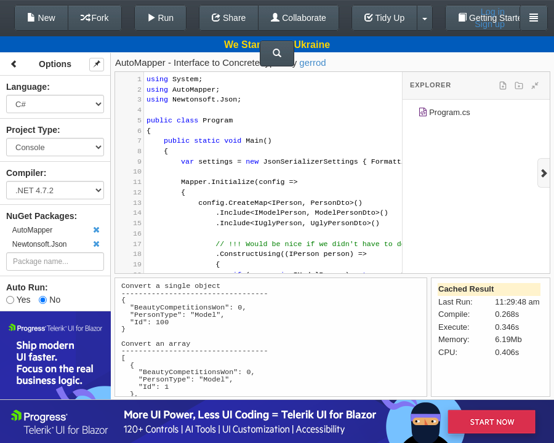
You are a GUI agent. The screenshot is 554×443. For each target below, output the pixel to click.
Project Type (31, 130)
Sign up (490, 24)
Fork (95, 18)
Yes (18, 300)
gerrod (312, 62)
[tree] (476, 114)
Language (26, 87)
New (41, 18)
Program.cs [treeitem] (444, 114)
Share (229, 18)
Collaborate (298, 18)
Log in (493, 12)
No (49, 300)
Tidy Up (384, 18)
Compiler (25, 173)
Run (160, 18)
